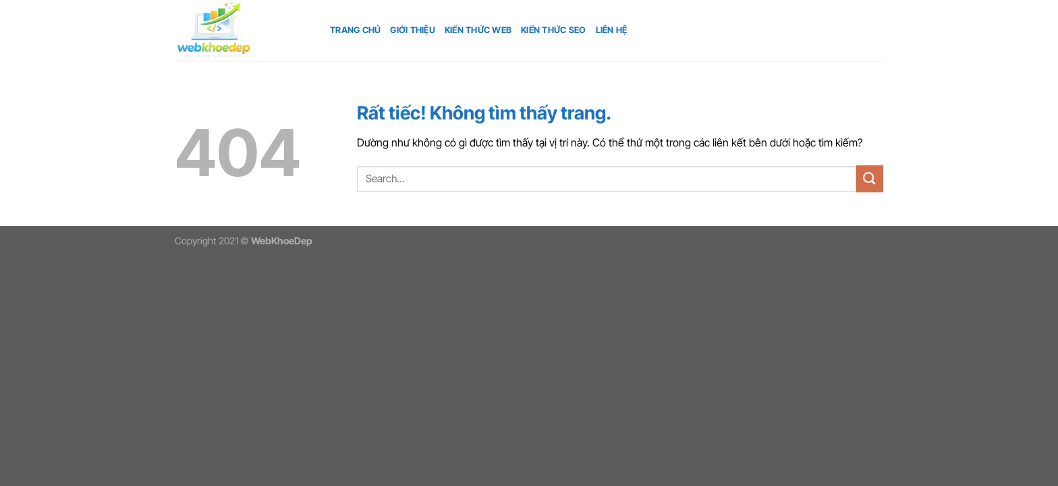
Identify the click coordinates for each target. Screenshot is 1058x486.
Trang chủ (355, 30)
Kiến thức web (478, 30)
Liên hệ (612, 30)
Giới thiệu (412, 30)
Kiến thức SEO (553, 30)
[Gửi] (869, 178)
